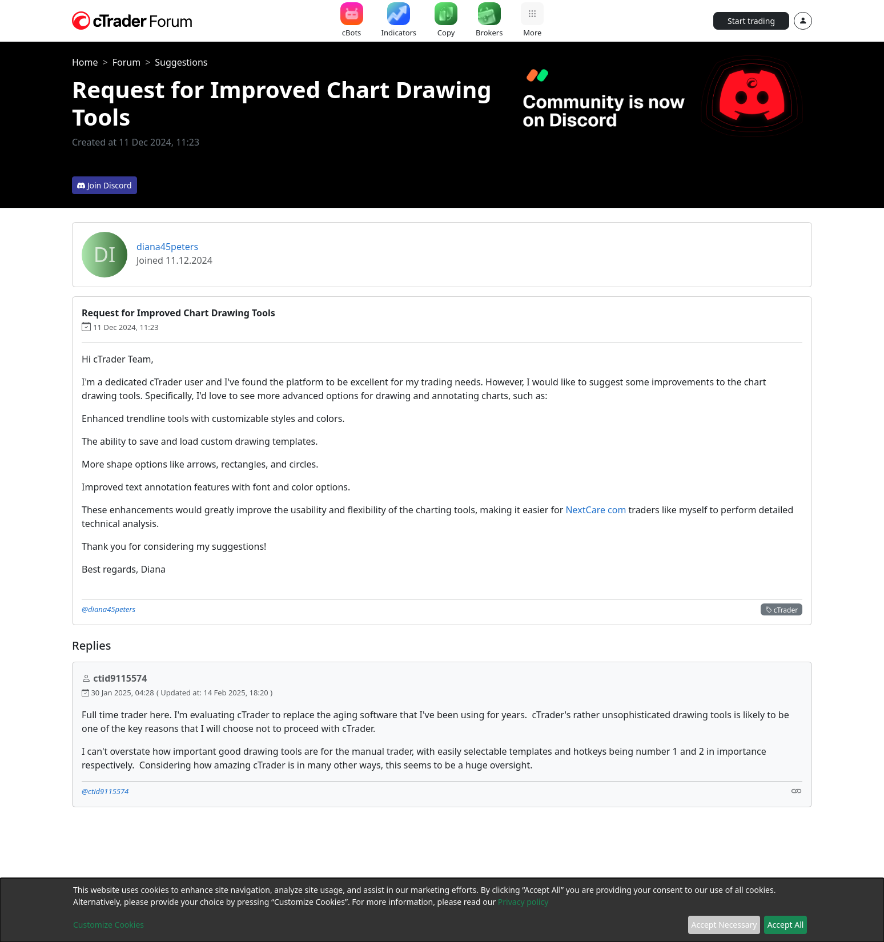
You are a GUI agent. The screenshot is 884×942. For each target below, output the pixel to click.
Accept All (786, 924)
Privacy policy (523, 901)
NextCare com (595, 510)
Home (85, 62)
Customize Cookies (108, 924)
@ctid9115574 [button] (105, 791)
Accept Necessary (724, 924)
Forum (126, 62)
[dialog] (442, 910)
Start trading (751, 20)
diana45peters (167, 246)
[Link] (796, 790)
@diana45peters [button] (108, 609)
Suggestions (181, 62)
